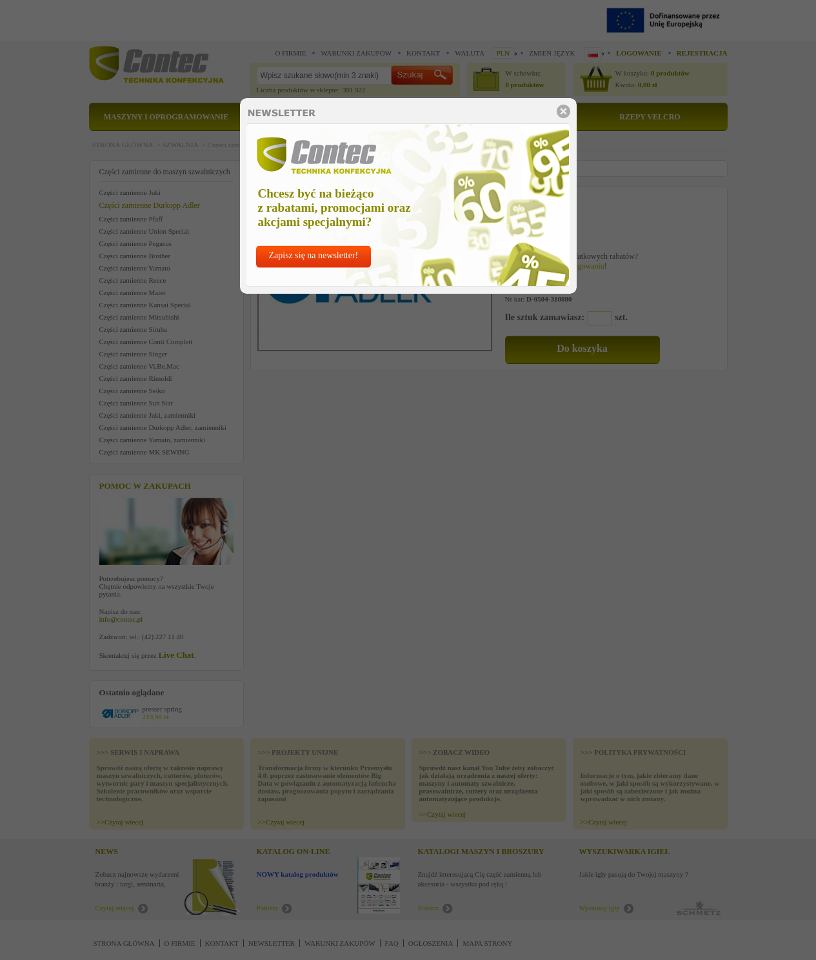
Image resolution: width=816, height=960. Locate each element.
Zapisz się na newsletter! (314, 255)
